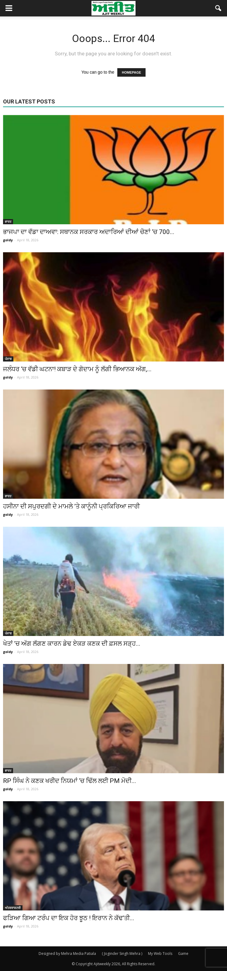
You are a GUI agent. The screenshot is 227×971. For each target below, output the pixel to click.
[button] (218, 8)
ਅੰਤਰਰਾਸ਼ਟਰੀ (13, 908)
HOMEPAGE (131, 72)
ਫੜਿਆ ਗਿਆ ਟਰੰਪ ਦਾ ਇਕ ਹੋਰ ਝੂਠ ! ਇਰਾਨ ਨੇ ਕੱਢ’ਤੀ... (68, 918)
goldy (8, 240)
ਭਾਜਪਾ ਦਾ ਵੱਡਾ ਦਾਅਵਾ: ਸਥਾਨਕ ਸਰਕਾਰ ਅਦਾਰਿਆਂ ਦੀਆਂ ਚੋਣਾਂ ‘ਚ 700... (88, 232)
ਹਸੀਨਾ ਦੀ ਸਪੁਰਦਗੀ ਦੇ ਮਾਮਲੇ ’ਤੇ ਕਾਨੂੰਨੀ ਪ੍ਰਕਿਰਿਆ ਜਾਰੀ (71, 506)
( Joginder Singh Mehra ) (122, 953)
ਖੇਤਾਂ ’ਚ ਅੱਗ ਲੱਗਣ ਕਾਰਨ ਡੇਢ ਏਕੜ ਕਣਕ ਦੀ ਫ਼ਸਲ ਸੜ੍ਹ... (71, 643)
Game (183, 953)
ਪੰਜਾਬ (8, 359)
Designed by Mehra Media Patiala (67, 953)
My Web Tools (160, 953)
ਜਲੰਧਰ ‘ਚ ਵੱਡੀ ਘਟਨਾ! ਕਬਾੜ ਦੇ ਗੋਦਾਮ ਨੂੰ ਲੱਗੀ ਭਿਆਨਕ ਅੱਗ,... (77, 369)
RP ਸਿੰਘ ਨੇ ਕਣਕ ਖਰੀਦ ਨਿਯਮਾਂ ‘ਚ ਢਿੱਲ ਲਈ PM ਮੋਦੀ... (69, 780)
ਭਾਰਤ (8, 221)
